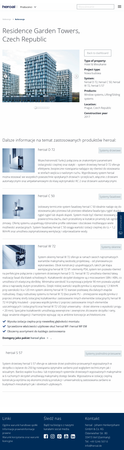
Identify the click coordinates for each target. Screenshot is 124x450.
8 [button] (45, 107)
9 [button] (47, 107)
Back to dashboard (97, 53)
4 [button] (39, 107)
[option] (40, 76)
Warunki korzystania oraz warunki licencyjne (20, 439)
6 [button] (42, 107)
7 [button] (44, 107)
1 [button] (34, 107)
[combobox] (95, 6)
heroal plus (38, 338)
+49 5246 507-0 (99, 441)
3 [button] (37, 107)
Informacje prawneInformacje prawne (18, 431)
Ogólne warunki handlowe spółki (19, 425)
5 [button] (41, 107)
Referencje (7, 19)
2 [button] (36, 107)
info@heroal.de (93, 445)
